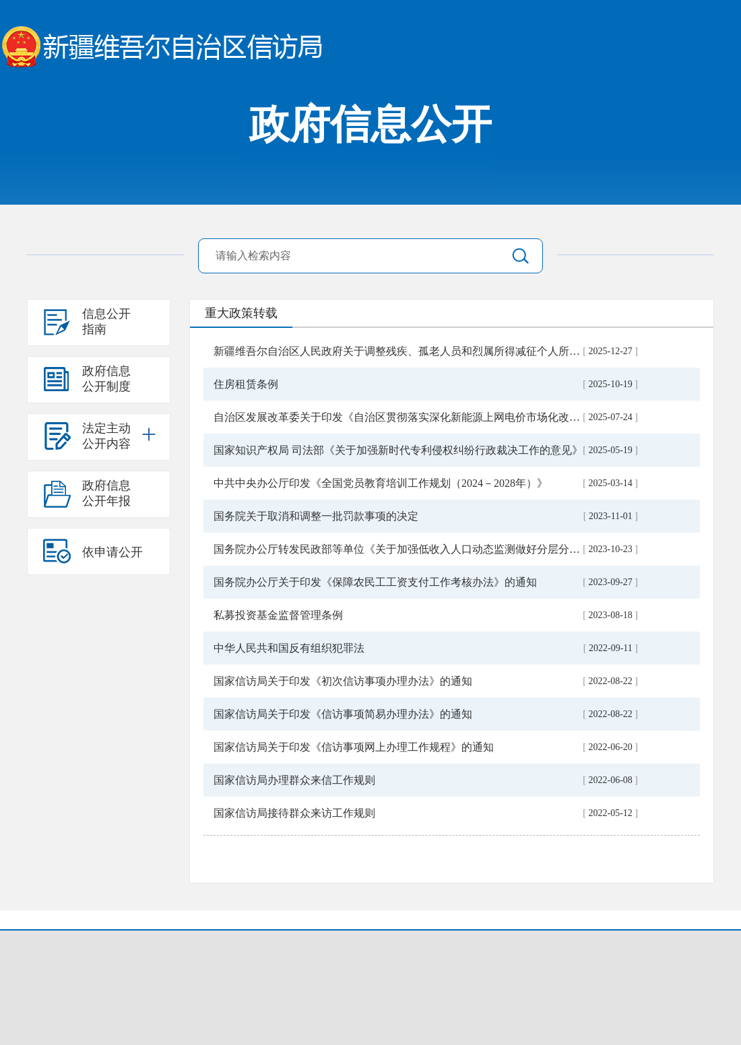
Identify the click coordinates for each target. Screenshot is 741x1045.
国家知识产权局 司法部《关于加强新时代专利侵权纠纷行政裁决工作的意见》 (398, 450)
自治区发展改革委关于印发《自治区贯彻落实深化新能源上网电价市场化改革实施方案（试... (433, 417)
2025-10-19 (611, 384)
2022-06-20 (611, 747)
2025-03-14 (611, 483)
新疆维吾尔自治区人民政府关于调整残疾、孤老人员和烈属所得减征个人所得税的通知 (418, 351)
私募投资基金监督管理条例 (278, 615)
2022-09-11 (611, 648)
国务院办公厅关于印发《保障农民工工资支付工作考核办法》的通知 (375, 582)
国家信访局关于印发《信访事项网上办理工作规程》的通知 (354, 747)
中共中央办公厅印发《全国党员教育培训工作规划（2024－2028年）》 (381, 483)
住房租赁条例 (246, 384)
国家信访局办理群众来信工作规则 (294, 780)
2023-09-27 (611, 582)
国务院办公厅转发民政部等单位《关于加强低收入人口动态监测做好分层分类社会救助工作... (433, 549)
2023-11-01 (611, 516)
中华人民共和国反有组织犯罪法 (289, 648)
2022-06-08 (611, 780)
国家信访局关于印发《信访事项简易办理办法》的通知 (343, 714)
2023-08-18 (611, 615)
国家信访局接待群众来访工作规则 (294, 813)
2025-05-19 (611, 450)
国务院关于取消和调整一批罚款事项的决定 (316, 516)
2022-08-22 (611, 681)
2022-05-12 (611, 813)
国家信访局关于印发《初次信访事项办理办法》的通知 (343, 681)
